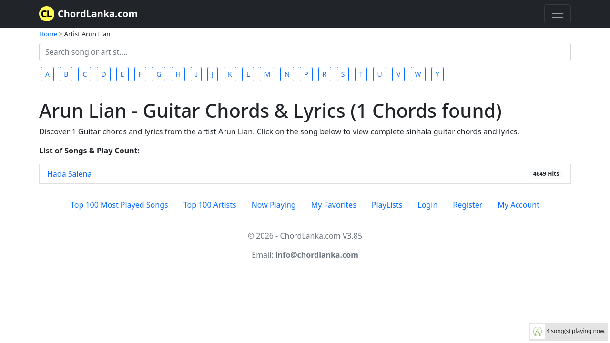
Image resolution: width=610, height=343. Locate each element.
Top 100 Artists (209, 205)
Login (427, 205)
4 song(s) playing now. (568, 331)
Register (467, 205)
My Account (518, 205)
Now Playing (274, 205)
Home (48, 34)
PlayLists (387, 205)
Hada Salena (69, 174)
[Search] (305, 52)
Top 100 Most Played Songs (119, 205)
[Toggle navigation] (557, 13)
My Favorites (333, 205)
